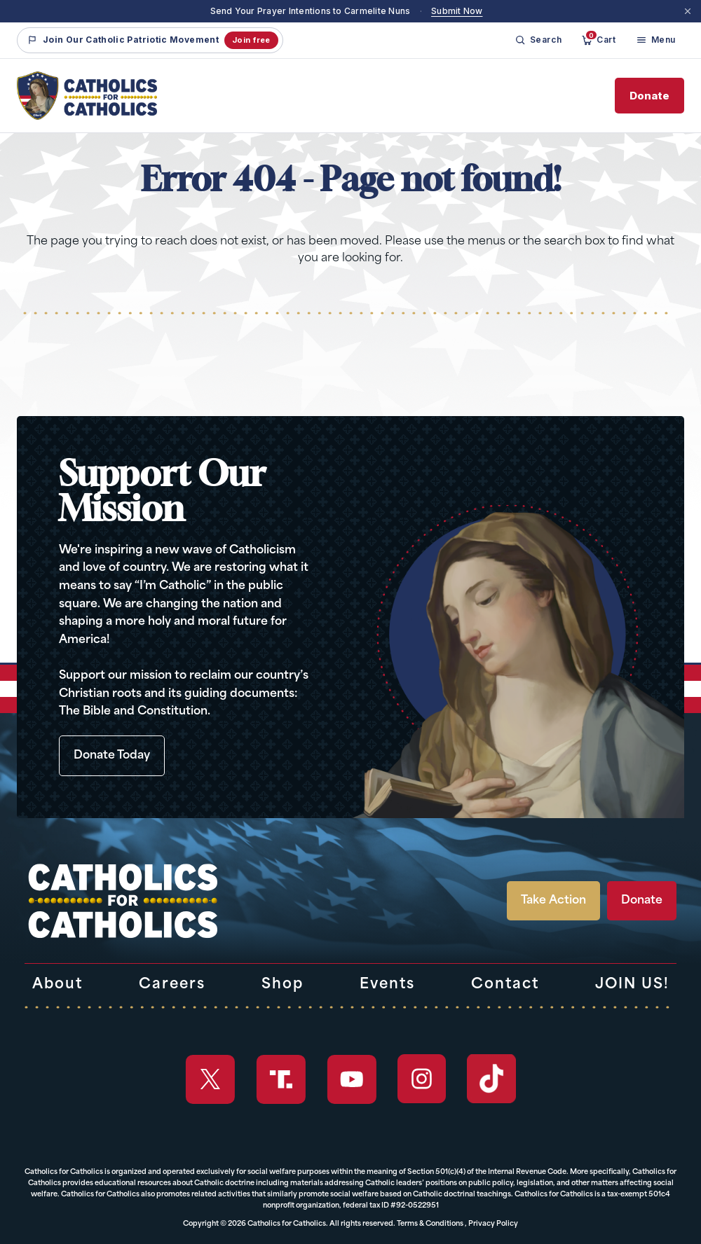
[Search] (538, 40)
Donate (649, 95)
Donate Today (112, 755)
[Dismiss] (687, 11)
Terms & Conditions (430, 1224)
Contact (505, 985)
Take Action (553, 900)
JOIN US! (632, 985)
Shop (282, 985)
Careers (172, 985)
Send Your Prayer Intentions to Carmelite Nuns (310, 11)
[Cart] (598, 40)
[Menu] (655, 40)
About (57, 985)
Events (387, 985)
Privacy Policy (493, 1224)
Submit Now (456, 11)
